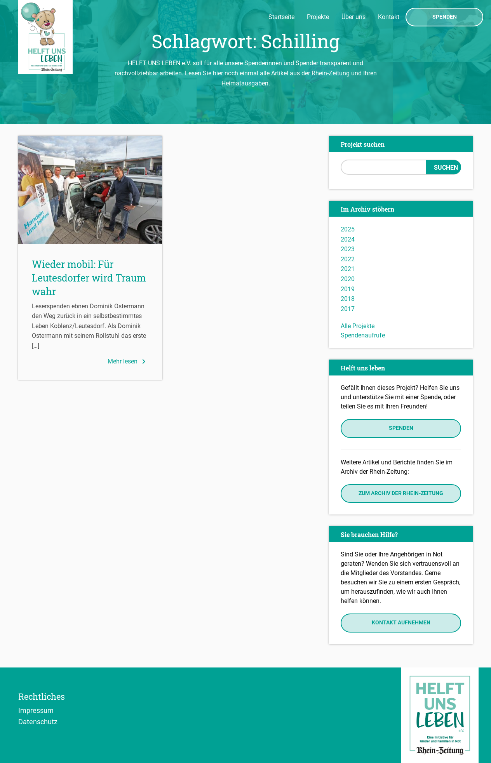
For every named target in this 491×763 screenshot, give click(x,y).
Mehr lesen (128, 361)
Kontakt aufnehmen (401, 622)
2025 (348, 229)
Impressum (36, 710)
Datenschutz (37, 721)
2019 (348, 289)
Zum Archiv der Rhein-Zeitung (401, 493)
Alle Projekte (357, 326)
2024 (348, 239)
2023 (348, 249)
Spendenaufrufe (363, 335)
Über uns (353, 17)
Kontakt (388, 17)
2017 (348, 309)
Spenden (444, 17)
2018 (348, 298)
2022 (348, 259)
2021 (348, 269)
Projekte (318, 17)
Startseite (281, 17)
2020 (348, 279)
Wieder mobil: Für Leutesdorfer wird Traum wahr (89, 278)
